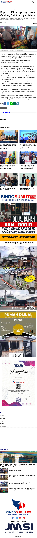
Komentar (35, 23)
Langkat (2, 421)
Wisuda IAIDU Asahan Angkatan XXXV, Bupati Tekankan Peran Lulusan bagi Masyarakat (8, 167)
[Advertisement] (18, 437)
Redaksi (13, 521)
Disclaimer (23, 521)
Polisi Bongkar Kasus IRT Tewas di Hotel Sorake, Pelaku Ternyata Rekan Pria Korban (28, 188)
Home (2, 9)
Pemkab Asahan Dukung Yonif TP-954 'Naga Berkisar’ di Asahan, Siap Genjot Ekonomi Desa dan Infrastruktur (22, 489)
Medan (2, 423)
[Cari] (33, 2)
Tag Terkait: (3, 108)
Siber (17, 521)
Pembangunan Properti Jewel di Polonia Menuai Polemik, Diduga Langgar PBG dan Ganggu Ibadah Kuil (18, 465)
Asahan (2, 415)
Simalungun (3, 426)
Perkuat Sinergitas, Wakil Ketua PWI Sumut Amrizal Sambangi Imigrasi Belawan (8, 188)
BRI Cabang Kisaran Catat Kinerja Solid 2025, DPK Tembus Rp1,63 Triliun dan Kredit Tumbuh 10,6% (22, 482)
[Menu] (36, 2)
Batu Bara (2, 418)
